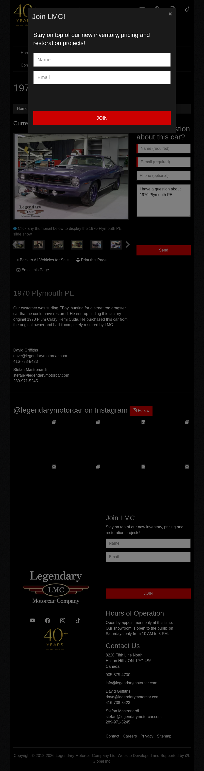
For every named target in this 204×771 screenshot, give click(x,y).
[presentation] (70, 97)
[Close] (170, 14)
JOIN (102, 118)
